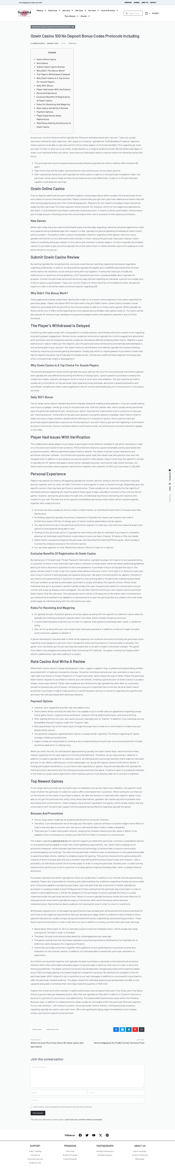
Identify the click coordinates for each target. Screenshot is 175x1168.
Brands (85, 16)
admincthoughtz (39, 43)
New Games (42, 63)
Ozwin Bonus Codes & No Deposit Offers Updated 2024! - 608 (53, 27)
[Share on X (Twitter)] (122, 1029)
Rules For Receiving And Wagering (53, 104)
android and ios (60, 840)
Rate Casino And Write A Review (52, 108)
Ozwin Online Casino (46, 59)
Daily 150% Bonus (45, 85)
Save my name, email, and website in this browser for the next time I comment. (62, 1107)
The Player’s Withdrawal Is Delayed (53, 74)
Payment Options (45, 111)
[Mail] (141, 1029)
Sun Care (93, 10)
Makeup (41, 10)
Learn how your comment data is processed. (83, 1119)
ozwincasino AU (52, 1029)
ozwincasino (37, 1029)
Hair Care (80, 10)
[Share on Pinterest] (135, 1029)
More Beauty (72, 16)
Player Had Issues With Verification (54, 89)
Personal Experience (47, 93)
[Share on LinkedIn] (129, 1029)
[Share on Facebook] (116, 1029)
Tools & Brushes (109, 10)
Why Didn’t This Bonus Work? (51, 70)
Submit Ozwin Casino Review (51, 66)
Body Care (54, 10)
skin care (67, 10)
